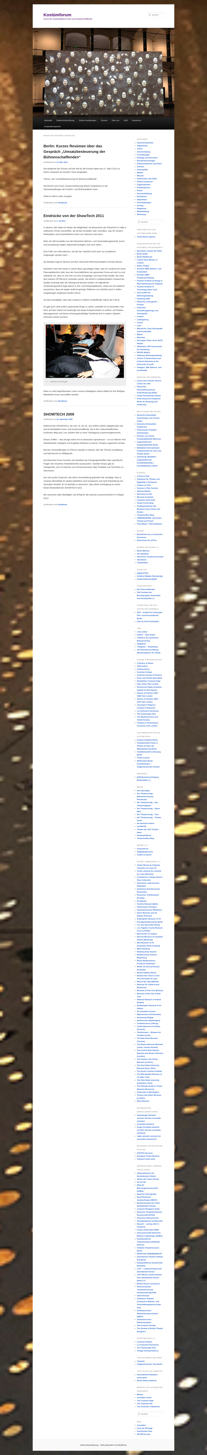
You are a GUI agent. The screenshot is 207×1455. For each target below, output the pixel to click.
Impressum (136, 120)
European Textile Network (148, 1156)
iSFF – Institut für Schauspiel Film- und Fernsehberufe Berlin (149, 615)
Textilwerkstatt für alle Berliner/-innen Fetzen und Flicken (148, 509)
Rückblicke (62, 203)
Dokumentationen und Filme (149, 164)
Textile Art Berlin (144, 855)
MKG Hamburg (143, 949)
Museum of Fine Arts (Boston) (150, 990)
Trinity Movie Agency (146, 237)
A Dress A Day (143, 476)
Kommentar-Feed (144, 1431)
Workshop (141, 214)
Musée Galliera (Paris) (146, 973)
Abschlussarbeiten (145, 143)
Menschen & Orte (144, 494)
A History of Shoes (145, 663)
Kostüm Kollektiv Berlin (147, 740)
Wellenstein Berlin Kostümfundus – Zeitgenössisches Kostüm (148, 764)
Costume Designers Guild (148, 1209)
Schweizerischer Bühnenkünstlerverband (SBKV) (147, 1314)
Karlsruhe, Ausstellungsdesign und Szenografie (147, 311)
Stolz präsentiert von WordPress (113, 1445)
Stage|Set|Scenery (145, 852)
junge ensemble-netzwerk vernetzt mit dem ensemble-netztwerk (149, 1130)
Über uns (115, 120)
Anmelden (141, 1425)
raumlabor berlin (144, 1397)
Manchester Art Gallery (147, 934)
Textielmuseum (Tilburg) (147, 1023)
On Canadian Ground (146, 1011)
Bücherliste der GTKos (147, 540)
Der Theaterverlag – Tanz (148, 814)
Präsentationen (143, 187)
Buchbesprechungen (146, 161)
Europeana (141, 901)
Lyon (139, 325)
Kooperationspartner (52, 126)
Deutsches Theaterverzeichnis (150, 557)
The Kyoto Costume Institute (149, 1071)
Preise (139, 190)
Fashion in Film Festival (147, 488)
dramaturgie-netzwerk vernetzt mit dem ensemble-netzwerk (149, 1118)
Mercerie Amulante (145, 497)
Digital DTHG (142, 573)
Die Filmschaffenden (146, 589)
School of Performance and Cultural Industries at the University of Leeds (149, 361)
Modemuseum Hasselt (146, 952)
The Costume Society (146, 1325)
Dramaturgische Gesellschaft (149, 1221)
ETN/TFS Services (145, 1153)
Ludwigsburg (143, 320)
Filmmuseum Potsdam (147, 907)
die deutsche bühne (145, 823)
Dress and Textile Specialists (149, 678)
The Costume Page (145, 1401)
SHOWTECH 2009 (58, 414)
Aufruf (139, 149)
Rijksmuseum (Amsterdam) (149, 1014)
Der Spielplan (143, 554)
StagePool (141, 644)
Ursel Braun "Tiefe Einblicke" (149, 524)
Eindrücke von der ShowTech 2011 (73, 216)
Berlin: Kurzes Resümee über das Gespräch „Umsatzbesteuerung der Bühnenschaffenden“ (74, 151)
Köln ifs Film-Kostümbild (148, 621)
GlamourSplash (144, 491)
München (141, 337)
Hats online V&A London (147, 684)
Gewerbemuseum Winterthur (149, 910)
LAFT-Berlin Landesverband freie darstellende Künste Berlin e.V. (149, 1278)
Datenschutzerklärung (65, 120)
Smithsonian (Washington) (148, 1020)
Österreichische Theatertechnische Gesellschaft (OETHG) (146, 1290)
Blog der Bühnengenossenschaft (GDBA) (147, 1188)
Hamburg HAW (143, 299)
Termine (104, 120)
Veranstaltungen (144, 202)
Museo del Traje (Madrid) (147, 982)
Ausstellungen (143, 155)
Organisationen (143, 185)
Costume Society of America (149, 675)
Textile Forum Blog (145, 503)
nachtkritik (141, 826)
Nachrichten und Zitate (147, 179)
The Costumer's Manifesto (148, 1407)
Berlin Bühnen (143, 551)
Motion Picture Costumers (148, 1284)
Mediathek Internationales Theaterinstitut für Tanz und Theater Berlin (149, 451)
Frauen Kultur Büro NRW (148, 1230)
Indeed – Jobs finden (146, 635)
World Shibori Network (147, 1381)
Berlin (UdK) (142, 254)
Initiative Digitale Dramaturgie (150, 576)
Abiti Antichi (142, 666)
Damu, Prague (143, 266)
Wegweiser (142, 208)
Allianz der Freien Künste (148, 1179)
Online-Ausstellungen (87, 120)
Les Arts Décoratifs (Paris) (148, 925)
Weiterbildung (143, 211)
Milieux (140, 1394)
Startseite (48, 120)
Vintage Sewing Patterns (147, 1351)
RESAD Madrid (143, 352)
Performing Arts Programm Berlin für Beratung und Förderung (149, 402)
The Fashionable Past (146, 714)
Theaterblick (142, 563)
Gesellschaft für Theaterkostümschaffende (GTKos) (148, 1242)
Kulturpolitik (142, 170)
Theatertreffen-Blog (145, 515)
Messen (140, 176)
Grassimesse (142, 849)
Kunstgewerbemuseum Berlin (150, 922)
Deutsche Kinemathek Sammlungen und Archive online (148, 418)
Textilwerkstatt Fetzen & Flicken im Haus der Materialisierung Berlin (147, 746)
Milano (140, 334)
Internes (140, 167)
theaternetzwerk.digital (147, 579)
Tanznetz (141, 1361)
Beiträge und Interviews (147, 158)
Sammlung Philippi (145, 1017)
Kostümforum (57, 14)
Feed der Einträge (144, 1428)
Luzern (140, 323)
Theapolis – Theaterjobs (147, 647)
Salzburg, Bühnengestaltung (149, 355)
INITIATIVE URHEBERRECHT (149, 1254)
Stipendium (142, 200)
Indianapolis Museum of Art (149, 919)
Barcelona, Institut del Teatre (149, 251)
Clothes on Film (144, 485)
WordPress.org (143, 1434)
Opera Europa (143, 1296)
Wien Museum (143, 1101)
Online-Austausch (145, 182)
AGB (126, 120)
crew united (142, 632)
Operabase (141, 560)
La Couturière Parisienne (148, 711)
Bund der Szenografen (147, 1194)
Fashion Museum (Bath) (147, 904)
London (140, 316)
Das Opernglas (143, 790)
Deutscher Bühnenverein (148, 1218)
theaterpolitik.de (144, 835)
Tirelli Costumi (143, 758)
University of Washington (148, 1092)
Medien (140, 173)
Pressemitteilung (144, 193)
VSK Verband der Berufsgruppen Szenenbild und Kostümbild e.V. (148, 595)
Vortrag (140, 205)
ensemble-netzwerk (145, 1124)
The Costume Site (144, 1404)
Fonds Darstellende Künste (149, 396)
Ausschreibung (143, 152)
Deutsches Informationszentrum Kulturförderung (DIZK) (147, 390)
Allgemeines (142, 146)
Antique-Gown (143, 669)
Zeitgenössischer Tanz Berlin (149, 1364)
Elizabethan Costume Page (148, 681)
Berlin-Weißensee (144, 257)
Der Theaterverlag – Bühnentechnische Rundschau (145, 796)
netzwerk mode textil (146, 500)
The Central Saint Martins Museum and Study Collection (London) (150, 1053)
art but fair (141, 1182)
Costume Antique (144, 672)
